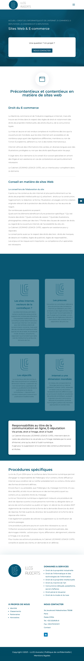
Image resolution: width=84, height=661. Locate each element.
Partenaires (15, 614)
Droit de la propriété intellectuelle (60, 580)
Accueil (12, 20)
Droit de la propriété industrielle (59, 570)
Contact (47, 627)
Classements (15, 611)
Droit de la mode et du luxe (57, 595)
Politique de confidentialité (58, 652)
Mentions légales (42, 655)
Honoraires (14, 617)
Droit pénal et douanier (56, 592)
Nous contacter (42, 50)
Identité (13, 608)
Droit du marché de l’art (56, 583)
